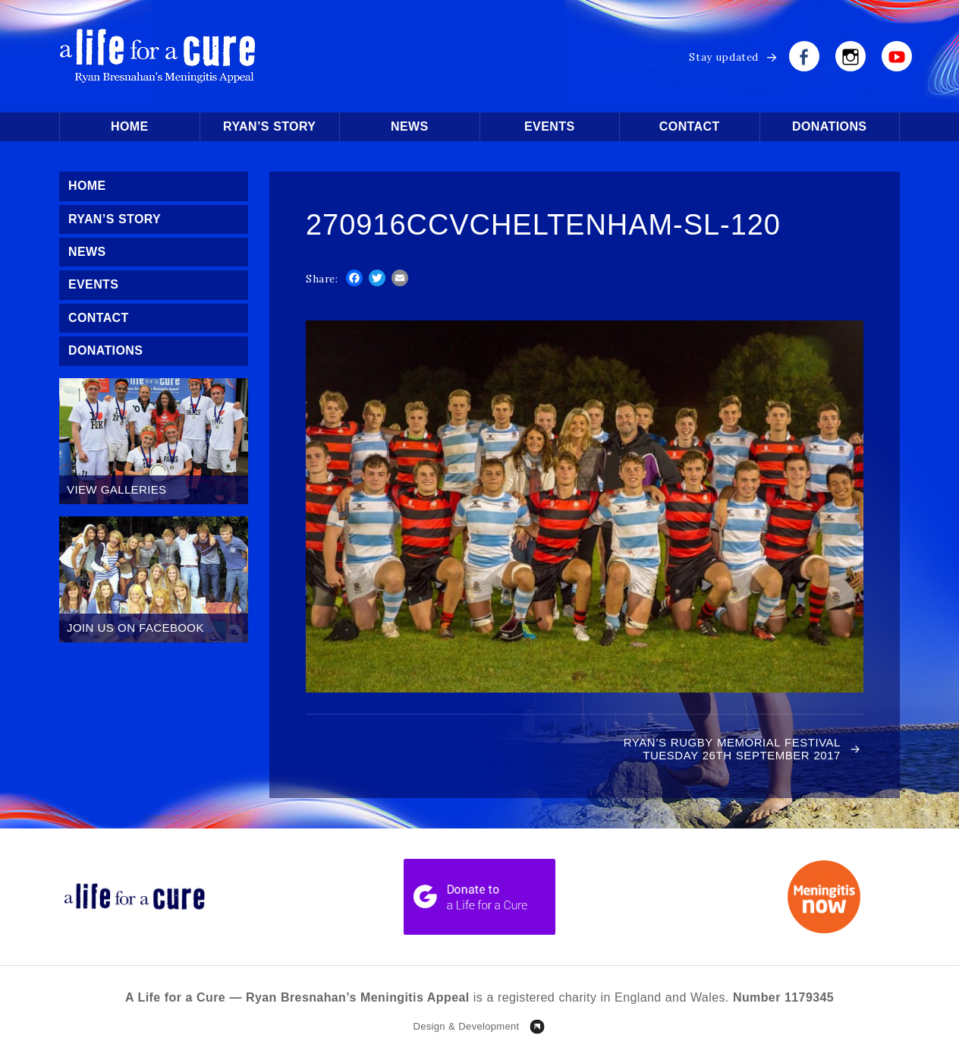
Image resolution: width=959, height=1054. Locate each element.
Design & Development (466, 1026)
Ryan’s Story (269, 126)
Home (130, 126)
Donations (829, 126)
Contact (689, 126)
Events (549, 126)
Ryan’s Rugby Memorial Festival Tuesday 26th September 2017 (732, 749)
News (410, 126)
